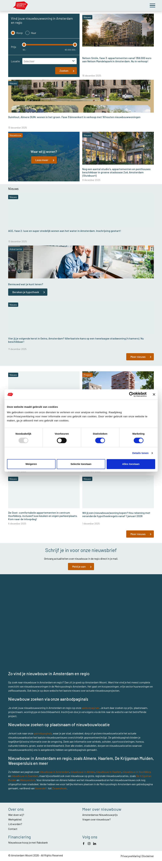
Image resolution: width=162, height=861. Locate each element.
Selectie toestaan (81, 463)
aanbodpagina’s (90, 707)
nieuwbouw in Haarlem (108, 771)
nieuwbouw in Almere (83, 771)
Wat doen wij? (16, 814)
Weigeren (31, 463)
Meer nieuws (137, 356)
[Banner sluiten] (154, 394)
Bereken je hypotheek (25, 292)
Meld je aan (79, 566)
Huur (30, 33)
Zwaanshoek (59, 788)
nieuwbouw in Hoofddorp (137, 771)
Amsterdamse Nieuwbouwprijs (100, 814)
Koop (17, 33)
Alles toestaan (131, 463)
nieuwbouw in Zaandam (24, 776)
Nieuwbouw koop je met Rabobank (28, 842)
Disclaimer (148, 856)
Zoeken (63, 70)
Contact (12, 828)
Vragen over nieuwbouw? (96, 819)
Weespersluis (27, 780)
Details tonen (140, 453)
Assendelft (41, 788)
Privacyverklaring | (131, 856)
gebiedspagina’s (43, 733)
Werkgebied (14, 819)
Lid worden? (15, 824)
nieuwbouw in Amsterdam (54, 771)
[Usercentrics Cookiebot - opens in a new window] (131, 394)
